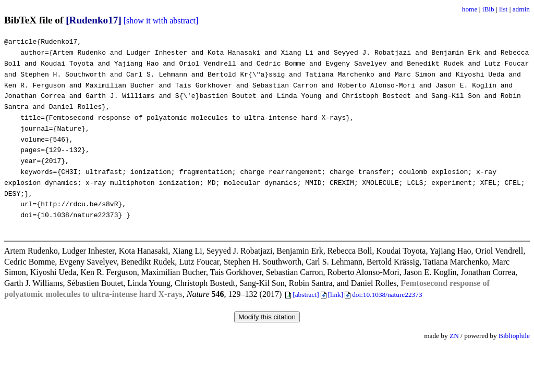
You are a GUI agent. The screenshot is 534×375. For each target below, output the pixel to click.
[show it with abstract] (161, 20)
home (470, 9)
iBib (488, 9)
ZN (454, 336)
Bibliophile (514, 336)
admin (521, 9)
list (503, 9)
